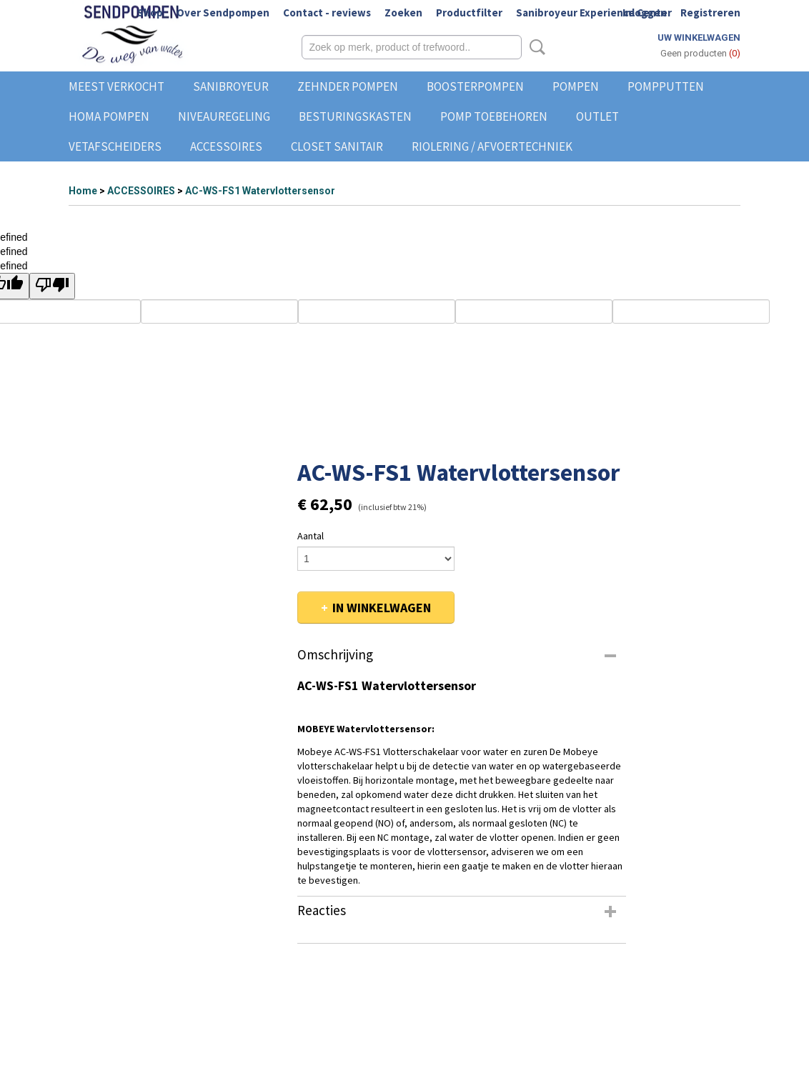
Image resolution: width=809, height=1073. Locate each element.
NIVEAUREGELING (224, 116)
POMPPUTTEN (665, 86)
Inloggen (644, 12)
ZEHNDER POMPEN (347, 86)
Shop (150, 12)
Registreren (710, 12)
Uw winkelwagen (698, 37)
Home (83, 190)
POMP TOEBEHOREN (493, 116)
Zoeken (403, 12)
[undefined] (52, 286)
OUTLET (597, 116)
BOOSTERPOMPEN (475, 86)
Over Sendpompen (223, 12)
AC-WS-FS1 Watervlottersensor (260, 190)
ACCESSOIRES (226, 146)
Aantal (310, 535)
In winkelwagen (381, 607)
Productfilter (469, 12)
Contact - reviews (327, 12)
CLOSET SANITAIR (337, 146)
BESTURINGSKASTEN (355, 116)
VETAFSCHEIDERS (115, 146)
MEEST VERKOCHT (116, 86)
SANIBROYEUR (231, 86)
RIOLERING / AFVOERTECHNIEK (492, 146)
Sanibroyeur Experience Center (594, 12)
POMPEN (575, 86)
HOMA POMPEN (109, 116)
